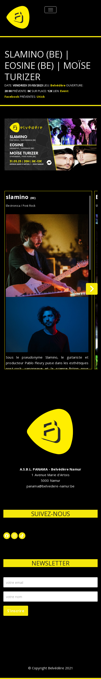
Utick (41, 97)
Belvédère (57, 85)
